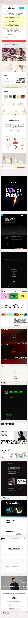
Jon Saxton (3, 420)
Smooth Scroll (17, 31)
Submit (14, 173)
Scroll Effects (11, 34)
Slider (13, 31)
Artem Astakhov (3, 535)
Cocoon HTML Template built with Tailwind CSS (8, 250)
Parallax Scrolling (9, 31)
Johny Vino (3, 288)
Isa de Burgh (3, 459)
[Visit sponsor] (26, 211)
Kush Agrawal (3, 612)
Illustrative (8, 34)
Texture (21, 31)
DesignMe (2, 574)
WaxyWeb (2, 326)
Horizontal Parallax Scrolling (17, 28)
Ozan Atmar (3, 382)
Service (8, 251)
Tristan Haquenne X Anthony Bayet (6, 365)
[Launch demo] (26, 250)
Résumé (5, 251)
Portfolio (8, 33)
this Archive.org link (13, 24)
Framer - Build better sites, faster (6, 211)
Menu (4, 1)
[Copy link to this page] (13, 10)
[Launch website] (26, 288)
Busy (8, 28)
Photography (2, 366)
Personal (2, 383)
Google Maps (11, 28)
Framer (2, 500)
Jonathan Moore (3, 497)
